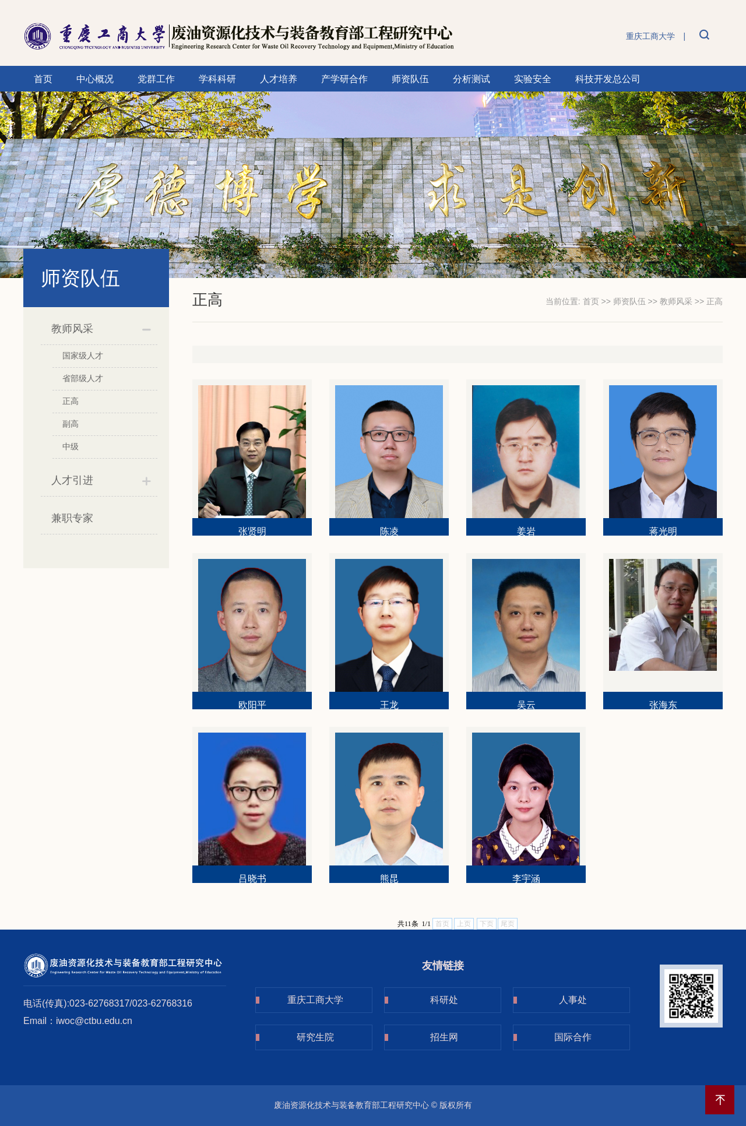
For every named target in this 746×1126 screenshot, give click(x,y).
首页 (43, 79)
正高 (70, 401)
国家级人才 (82, 355)
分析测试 (471, 79)
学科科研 (217, 79)
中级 (70, 446)
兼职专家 (72, 518)
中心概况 (95, 79)
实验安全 (532, 79)
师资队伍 (410, 79)
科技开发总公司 (608, 79)
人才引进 (72, 480)
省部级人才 (82, 378)
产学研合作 (344, 79)
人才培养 (278, 79)
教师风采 (72, 329)
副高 (70, 423)
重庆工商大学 (650, 36)
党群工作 (156, 79)
